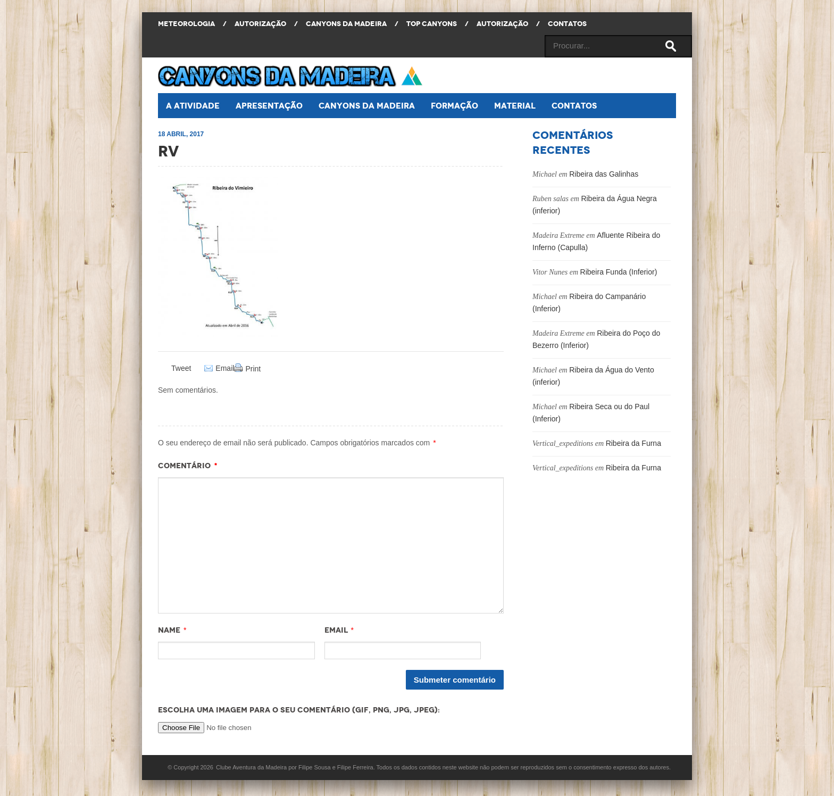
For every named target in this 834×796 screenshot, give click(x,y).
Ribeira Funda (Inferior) (618, 272)
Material (515, 106)
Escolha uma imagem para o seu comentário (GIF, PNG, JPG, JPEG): (299, 710)
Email (224, 368)
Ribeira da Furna (633, 443)
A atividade (193, 106)
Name (169, 630)
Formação (454, 106)
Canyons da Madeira (367, 106)
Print (253, 368)
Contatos (574, 106)
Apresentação (269, 106)
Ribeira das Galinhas (603, 174)
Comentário (188, 465)
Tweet (181, 368)
